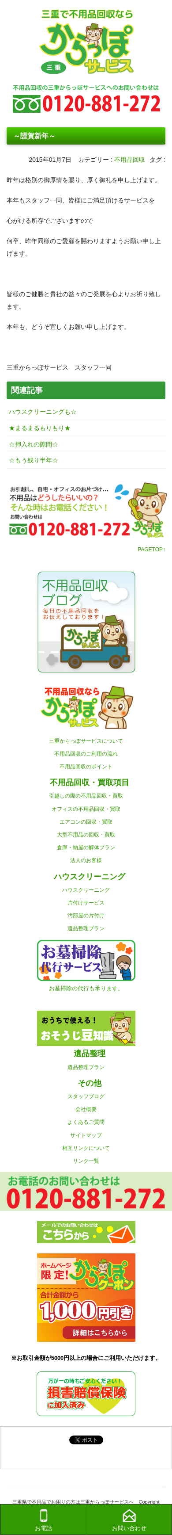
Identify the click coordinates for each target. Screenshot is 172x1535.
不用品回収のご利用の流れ (86, 754)
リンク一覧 (86, 1161)
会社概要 (86, 1109)
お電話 (43, 1520)
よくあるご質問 (86, 1122)
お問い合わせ (129, 1520)
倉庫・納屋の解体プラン (86, 847)
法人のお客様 (86, 860)
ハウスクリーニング (86, 890)
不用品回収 (129, 159)
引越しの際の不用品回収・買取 (86, 796)
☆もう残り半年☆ (33, 460)
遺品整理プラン (86, 928)
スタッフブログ (86, 1096)
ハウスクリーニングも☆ (43, 411)
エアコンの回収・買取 (86, 822)
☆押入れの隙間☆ (33, 444)
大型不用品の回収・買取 (86, 835)
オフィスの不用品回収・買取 (86, 809)
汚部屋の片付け (86, 916)
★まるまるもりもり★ (40, 427)
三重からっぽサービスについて (86, 741)
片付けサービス (86, 903)
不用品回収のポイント (86, 767)
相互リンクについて (86, 1148)
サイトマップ (86, 1135)
